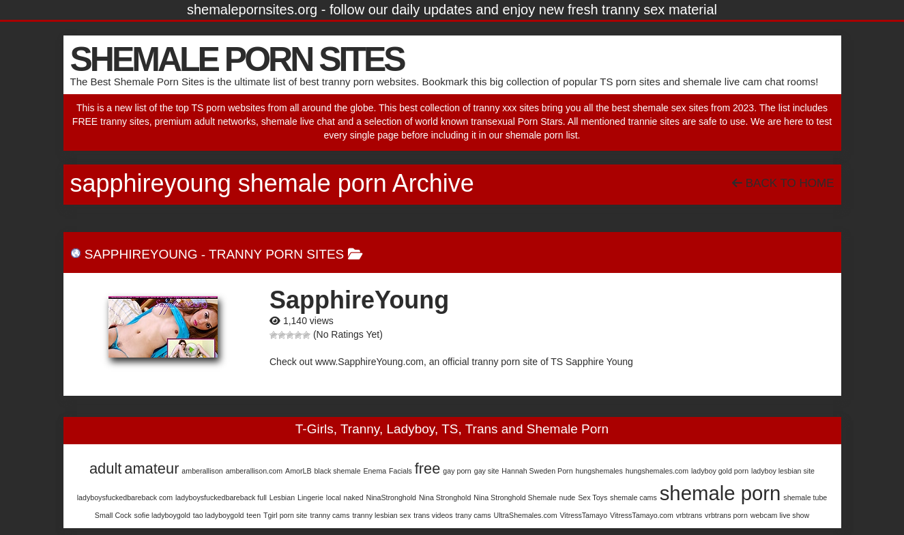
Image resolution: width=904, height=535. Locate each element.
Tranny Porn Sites (276, 254)
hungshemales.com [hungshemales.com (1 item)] (657, 471)
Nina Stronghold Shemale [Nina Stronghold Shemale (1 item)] (514, 497)
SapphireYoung (141, 254)
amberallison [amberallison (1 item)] (201, 471)
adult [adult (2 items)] (105, 468)
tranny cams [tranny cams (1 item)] (329, 515)
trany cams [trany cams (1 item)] (473, 515)
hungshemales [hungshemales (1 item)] (599, 471)
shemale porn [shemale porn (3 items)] (720, 493)
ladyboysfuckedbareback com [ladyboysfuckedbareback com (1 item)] (125, 497)
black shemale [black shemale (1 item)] (337, 471)
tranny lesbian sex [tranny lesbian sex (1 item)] (381, 515)
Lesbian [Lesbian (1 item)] (282, 497)
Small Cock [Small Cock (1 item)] (113, 515)
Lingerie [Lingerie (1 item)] (310, 497)
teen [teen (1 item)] (253, 515)
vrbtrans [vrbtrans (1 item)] (689, 515)
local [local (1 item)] (333, 497)
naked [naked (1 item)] (354, 497)
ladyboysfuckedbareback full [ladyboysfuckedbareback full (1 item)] (221, 497)
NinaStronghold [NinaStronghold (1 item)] (391, 497)
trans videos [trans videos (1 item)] (432, 515)
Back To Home (783, 183)
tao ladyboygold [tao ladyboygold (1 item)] (218, 515)
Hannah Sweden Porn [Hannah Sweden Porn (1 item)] (536, 471)
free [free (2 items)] (428, 468)
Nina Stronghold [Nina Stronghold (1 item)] (445, 497)
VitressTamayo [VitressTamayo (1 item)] (583, 515)
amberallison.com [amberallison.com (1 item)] (254, 471)
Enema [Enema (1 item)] (374, 471)
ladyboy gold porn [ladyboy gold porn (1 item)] (719, 471)
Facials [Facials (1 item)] (400, 471)
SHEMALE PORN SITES (237, 59)
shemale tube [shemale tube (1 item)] (805, 497)
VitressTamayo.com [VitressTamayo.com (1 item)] (641, 515)
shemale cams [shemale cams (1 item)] (633, 497)
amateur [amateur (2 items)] (151, 468)
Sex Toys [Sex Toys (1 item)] (592, 497)
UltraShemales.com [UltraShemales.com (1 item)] (525, 515)
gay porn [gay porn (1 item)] (457, 471)
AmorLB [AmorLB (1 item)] (298, 471)
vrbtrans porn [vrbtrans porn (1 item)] (726, 515)
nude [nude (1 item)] (567, 497)
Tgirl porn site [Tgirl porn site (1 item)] (285, 515)
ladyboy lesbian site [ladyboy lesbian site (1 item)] (783, 471)
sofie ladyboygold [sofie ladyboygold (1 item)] (162, 515)
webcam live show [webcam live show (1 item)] (779, 515)
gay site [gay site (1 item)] (486, 471)
